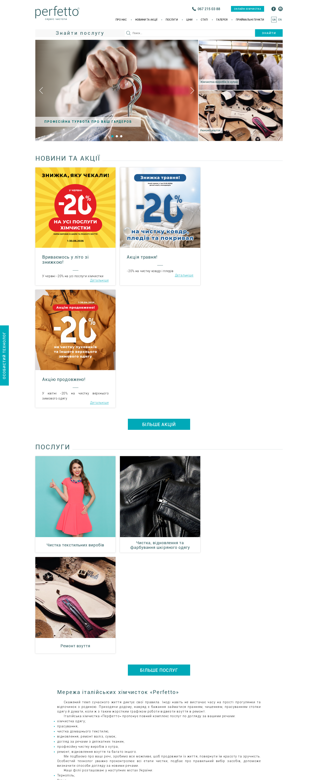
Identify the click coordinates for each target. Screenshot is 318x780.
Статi (204, 19)
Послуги (172, 19)
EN (280, 19)
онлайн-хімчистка (247, 9)
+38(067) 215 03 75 (240, 663)
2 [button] (117, 136)
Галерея (221, 19)
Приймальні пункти (250, 19)
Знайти (269, 33)
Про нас (121, 19)
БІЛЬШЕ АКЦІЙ (159, 302)
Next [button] (192, 90)
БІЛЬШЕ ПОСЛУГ (159, 447)
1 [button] (112, 136)
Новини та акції (146, 19)
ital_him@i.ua (190, 677)
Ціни (189, 19)
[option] (116, 90)
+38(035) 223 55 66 (196, 663)
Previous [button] (41, 90)
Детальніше (98, 280)
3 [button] (121, 136)
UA (274, 19)
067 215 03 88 (209, 9)
